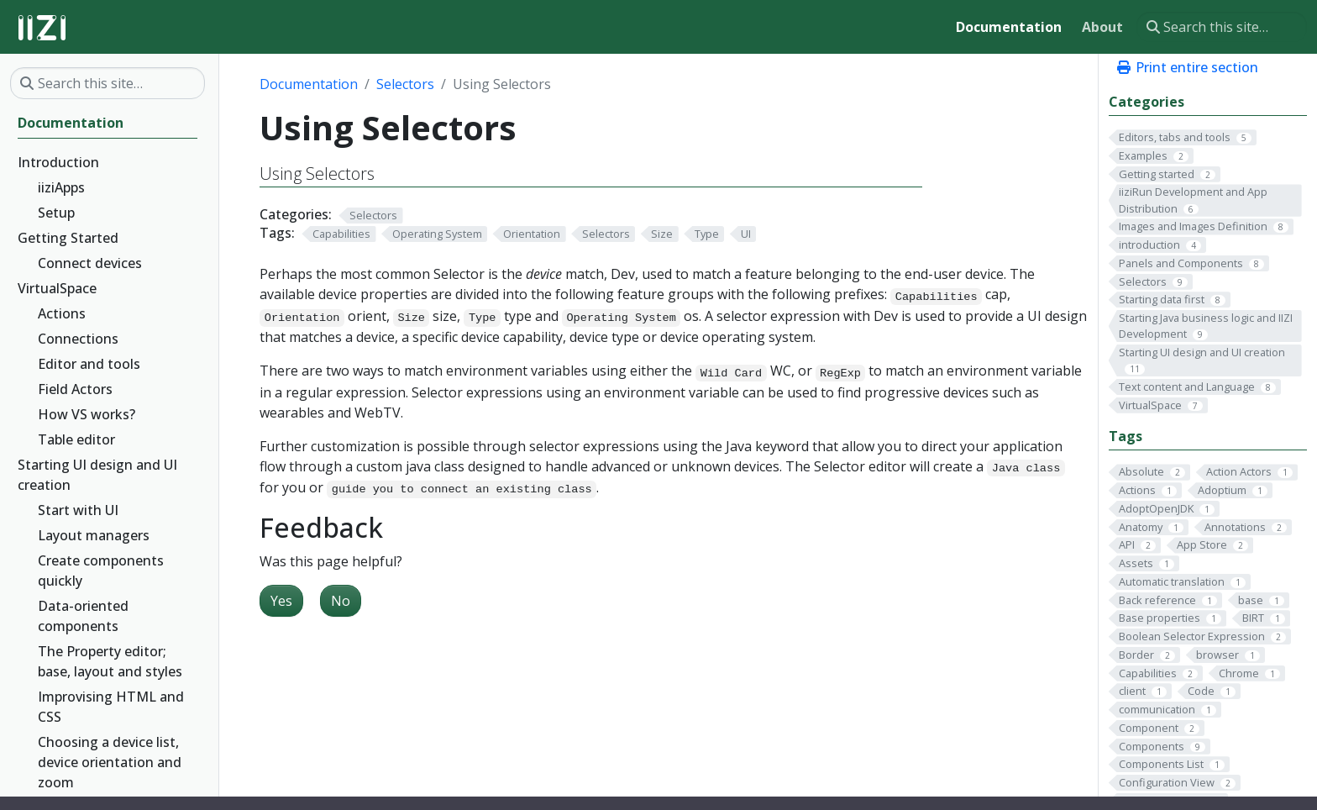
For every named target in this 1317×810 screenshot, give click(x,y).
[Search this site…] (1221, 27)
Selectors (405, 84)
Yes (281, 601)
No (340, 601)
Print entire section (1186, 67)
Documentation (309, 84)
